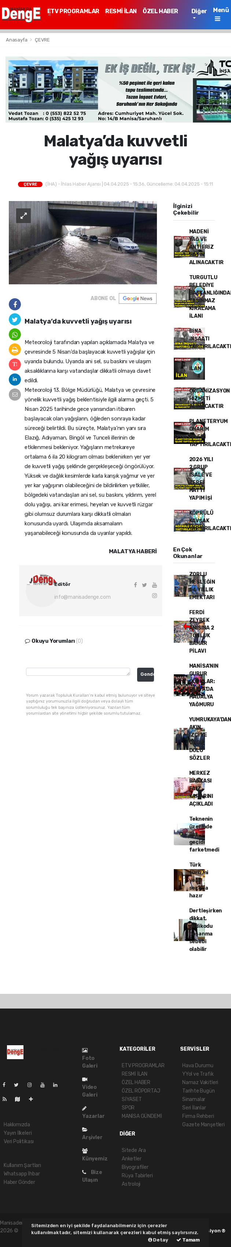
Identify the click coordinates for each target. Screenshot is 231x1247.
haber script (14, 1238)
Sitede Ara (134, 1150)
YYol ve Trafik (197, 1074)
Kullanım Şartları (22, 1165)
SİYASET (132, 1099)
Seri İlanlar (194, 1108)
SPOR (128, 1108)
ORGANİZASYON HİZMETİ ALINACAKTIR (209, 398)
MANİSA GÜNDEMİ (142, 1116)
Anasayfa (17, 40)
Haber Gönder (19, 1182)
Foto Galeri (90, 1058)
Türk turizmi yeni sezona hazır (199, 880)
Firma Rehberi (198, 1116)
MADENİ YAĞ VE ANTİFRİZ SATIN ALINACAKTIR (206, 247)
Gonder (147, 674)
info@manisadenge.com (82, 597)
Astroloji (131, 1184)
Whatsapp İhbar (22, 1174)
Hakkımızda (17, 1125)
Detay (158, 1240)
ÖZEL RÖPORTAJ (141, 1091)
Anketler (131, 1159)
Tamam (188, 1240)
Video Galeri (90, 1087)
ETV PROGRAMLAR (73, 11)
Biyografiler (135, 1167)
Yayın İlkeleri (18, 1133)
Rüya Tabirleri (137, 1176)
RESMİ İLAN (121, 11)
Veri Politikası (19, 1141)
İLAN (195, 368)
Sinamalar (193, 1099)
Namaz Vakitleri (200, 1082)
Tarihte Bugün (198, 1091)
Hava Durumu (197, 1065)
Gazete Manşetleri (203, 1125)
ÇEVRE (42, 40)
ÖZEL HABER (160, 11)
